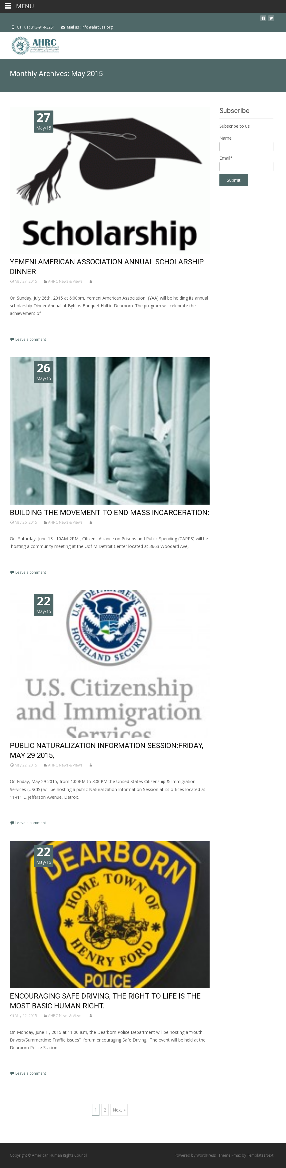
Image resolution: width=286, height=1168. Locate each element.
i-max (236, 1155)
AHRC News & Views (65, 281)
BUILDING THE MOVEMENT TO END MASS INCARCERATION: (109, 512)
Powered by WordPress (196, 1155)
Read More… (23, 325)
